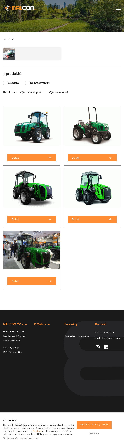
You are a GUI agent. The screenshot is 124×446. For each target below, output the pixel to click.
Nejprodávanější (40, 82)
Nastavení (94, 433)
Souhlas (37, 431)
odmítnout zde (29, 438)
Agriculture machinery (76, 336)
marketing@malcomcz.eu (108, 338)
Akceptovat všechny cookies (94, 424)
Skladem (13, 82)
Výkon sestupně (58, 92)
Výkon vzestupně (30, 92)
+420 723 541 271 (104, 332)
